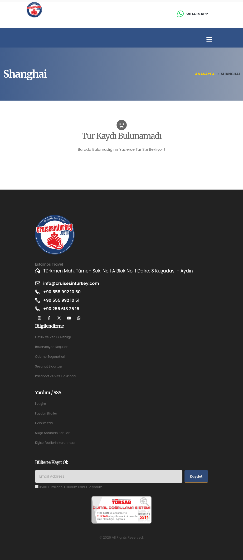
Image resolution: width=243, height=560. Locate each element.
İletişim (41, 403)
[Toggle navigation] (209, 40)
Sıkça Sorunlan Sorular (53, 433)
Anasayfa (205, 74)
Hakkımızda (44, 423)
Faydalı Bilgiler (47, 413)
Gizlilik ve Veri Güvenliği (54, 337)
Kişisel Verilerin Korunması (56, 442)
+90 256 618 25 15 (62, 309)
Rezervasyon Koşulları (53, 347)
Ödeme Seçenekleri (51, 356)
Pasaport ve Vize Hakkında (57, 376)
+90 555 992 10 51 (62, 300)
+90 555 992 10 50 (63, 292)
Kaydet (196, 476)
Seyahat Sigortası (49, 366)
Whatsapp (197, 14)
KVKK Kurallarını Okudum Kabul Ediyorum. (73, 487)
